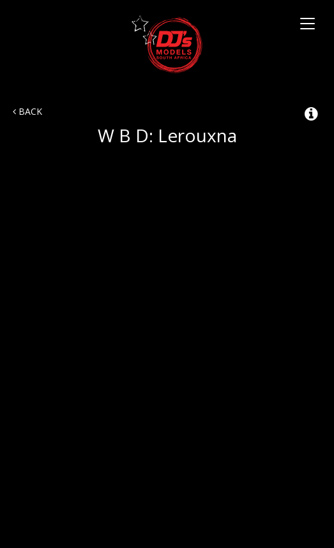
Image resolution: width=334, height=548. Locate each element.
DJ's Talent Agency (167, 44)
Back (27, 111)
